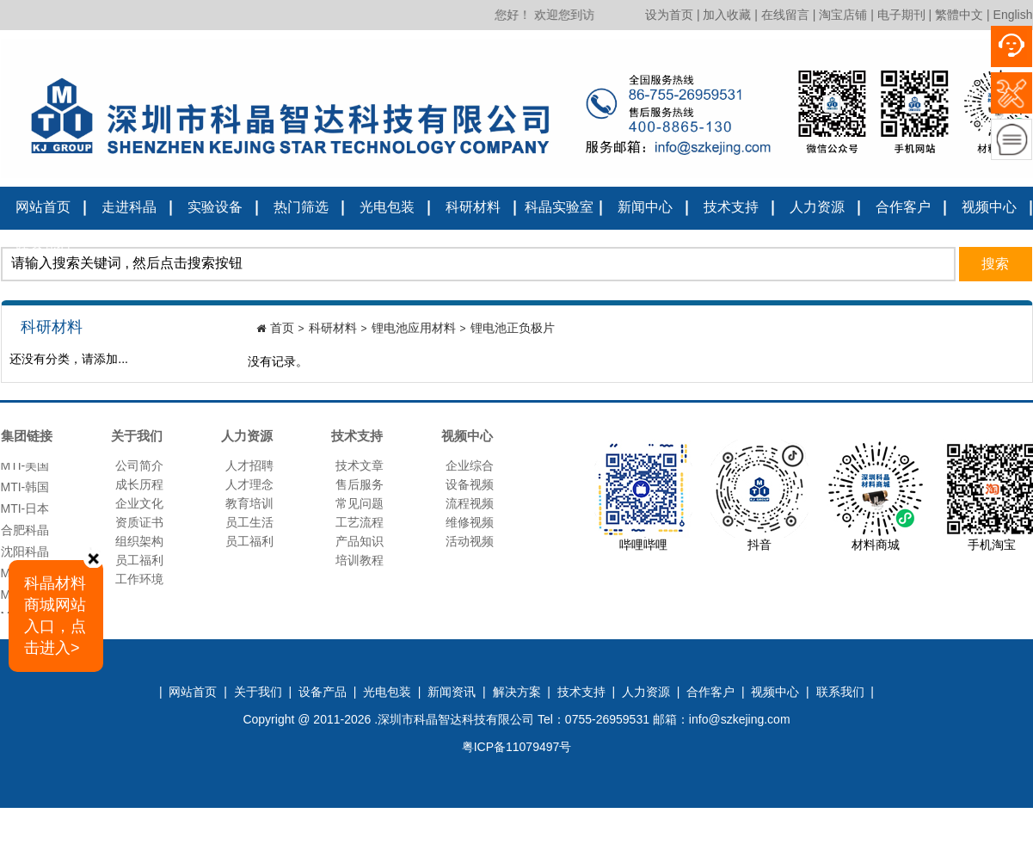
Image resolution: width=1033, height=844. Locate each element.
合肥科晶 (25, 536)
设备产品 (322, 692)
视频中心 (989, 207)
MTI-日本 (25, 514)
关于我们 (258, 692)
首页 (282, 328)
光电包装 (387, 207)
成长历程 (139, 484)
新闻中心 (645, 207)
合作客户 (903, 207)
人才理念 (249, 484)
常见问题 (359, 503)
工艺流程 (359, 522)
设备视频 (470, 484)
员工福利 (139, 560)
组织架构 (139, 541)
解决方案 (517, 692)
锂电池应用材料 (414, 328)
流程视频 (470, 503)
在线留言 (785, 15)
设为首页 (669, 15)
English (1013, 15)
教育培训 (249, 503)
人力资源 (817, 207)
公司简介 (139, 465)
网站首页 (43, 207)
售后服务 (359, 484)
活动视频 (470, 541)
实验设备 (215, 207)
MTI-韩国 (25, 493)
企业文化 (139, 503)
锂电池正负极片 (512, 328)
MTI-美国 (25, 471)
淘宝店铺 (843, 15)
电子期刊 (901, 15)
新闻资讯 (451, 692)
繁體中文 (959, 15)
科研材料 (473, 207)
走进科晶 (129, 207)
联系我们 (43, 248)
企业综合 (470, 465)
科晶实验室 (559, 207)
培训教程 (359, 560)
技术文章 (359, 465)
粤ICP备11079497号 (517, 747)
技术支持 (731, 207)
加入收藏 (727, 15)
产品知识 (359, 541)
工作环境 (139, 579)
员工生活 (249, 522)
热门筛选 (301, 207)
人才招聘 (249, 465)
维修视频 (470, 522)
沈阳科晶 (25, 557)
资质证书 (139, 522)
